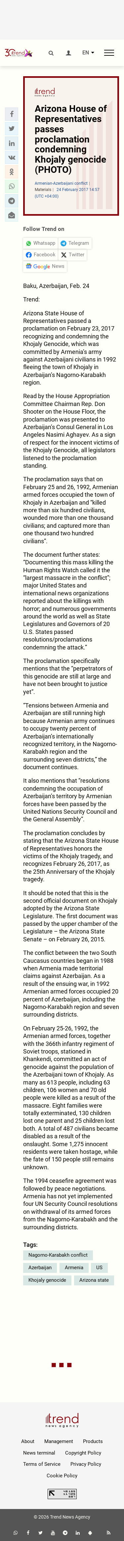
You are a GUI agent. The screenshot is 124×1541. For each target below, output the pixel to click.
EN (85, 52)
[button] (11, 114)
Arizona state (94, 1280)
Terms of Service (42, 1464)
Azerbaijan (40, 1268)
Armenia (74, 1268)
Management (58, 1441)
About (27, 1441)
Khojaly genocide (47, 1280)
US (99, 1268)
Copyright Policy (83, 1453)
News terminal (39, 1453)
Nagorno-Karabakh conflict (58, 1255)
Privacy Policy (85, 1464)
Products (93, 1441)
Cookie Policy (62, 1476)
